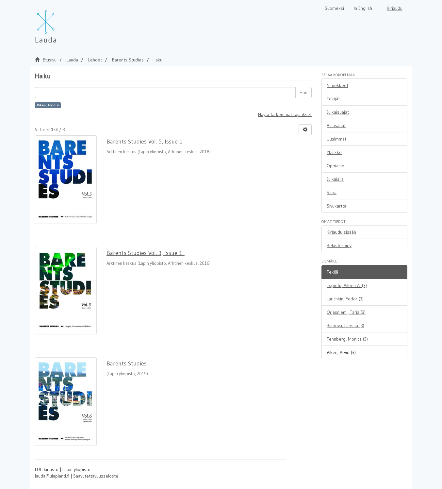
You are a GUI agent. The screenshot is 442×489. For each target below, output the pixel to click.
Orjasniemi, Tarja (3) (346, 312)
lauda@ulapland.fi (52, 476)
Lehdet (95, 60)
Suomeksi (334, 8)
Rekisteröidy (339, 245)
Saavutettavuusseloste (95, 476)
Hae (303, 92)
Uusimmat (336, 139)
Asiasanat (336, 125)
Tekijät (333, 99)
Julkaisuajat (338, 112)
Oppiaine (335, 166)
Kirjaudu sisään (341, 232)
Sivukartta (336, 206)
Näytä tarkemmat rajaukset (285, 114)
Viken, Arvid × (48, 105)
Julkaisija (335, 179)
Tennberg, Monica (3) (347, 339)
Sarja (331, 192)
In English (363, 8)
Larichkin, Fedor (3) (345, 299)
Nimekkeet (337, 85)
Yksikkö (334, 152)
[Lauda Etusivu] (59, 23)
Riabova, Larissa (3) (345, 326)
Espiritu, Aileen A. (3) (347, 285)
